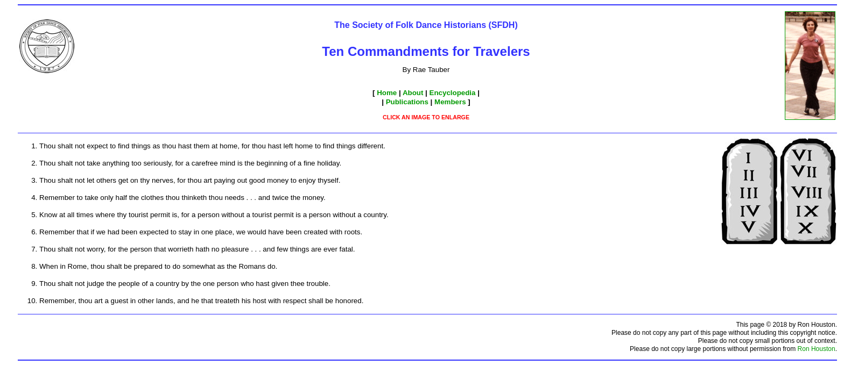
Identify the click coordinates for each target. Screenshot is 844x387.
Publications (407, 102)
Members (450, 102)
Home (387, 93)
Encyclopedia (453, 93)
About (413, 93)
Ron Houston (816, 349)
